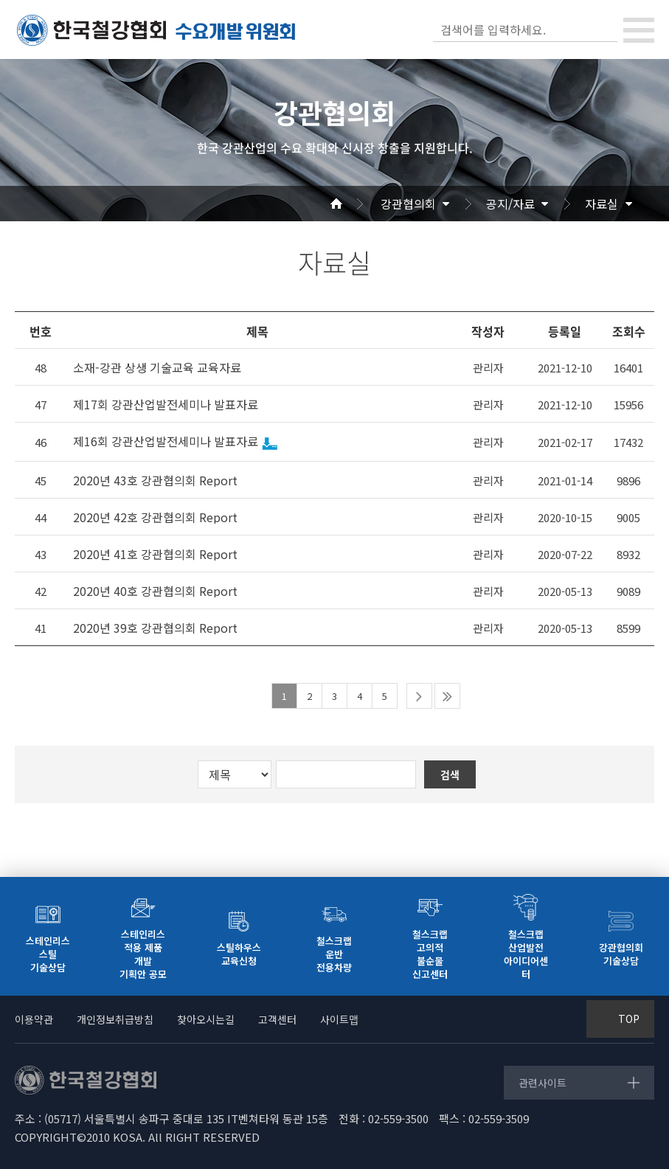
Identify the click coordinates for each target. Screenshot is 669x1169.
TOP (628, 1018)
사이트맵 (339, 1019)
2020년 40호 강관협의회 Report (155, 591)
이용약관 (34, 1019)
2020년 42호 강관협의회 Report (155, 517)
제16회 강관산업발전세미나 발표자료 (165, 441)
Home (354, 203)
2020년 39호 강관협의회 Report (155, 628)
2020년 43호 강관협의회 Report (155, 480)
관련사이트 (542, 1082)
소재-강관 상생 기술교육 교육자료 (157, 367)
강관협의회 (408, 203)
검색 (604, 29)
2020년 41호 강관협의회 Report (155, 554)
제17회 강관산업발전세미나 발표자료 (165, 404)
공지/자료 (510, 203)
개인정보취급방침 (115, 1019)
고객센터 (277, 1019)
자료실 (601, 203)
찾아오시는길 (206, 1019)
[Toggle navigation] (638, 30)
